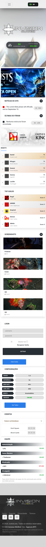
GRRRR (12, 203)
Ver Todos (15, 405)
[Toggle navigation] (9, 4)
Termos (32, 513)
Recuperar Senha (23, 345)
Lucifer (12, 181)
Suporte (12, 513)
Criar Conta (14, 362)
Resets (3, 148)
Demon (12, 217)
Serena (12, 175)
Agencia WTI (31, 527)
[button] (4, 82)
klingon (12, 161)
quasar (12, 168)
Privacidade (22, 513)
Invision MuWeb (14, 527)
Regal (12, 197)
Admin (12, 223)
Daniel (12, 155)
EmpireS (13, 210)
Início (4, 513)
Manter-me (23, 342)
